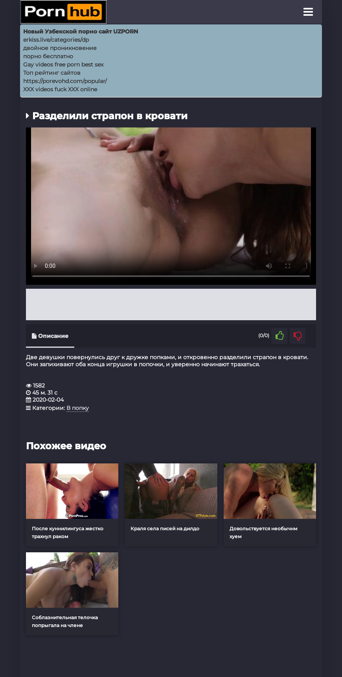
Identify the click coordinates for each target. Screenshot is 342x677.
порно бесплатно (48, 56)
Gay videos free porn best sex (63, 64)
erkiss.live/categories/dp (56, 39)
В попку (77, 407)
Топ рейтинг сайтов (52, 72)
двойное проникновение (60, 48)
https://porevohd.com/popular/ (65, 81)
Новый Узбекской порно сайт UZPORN (80, 31)
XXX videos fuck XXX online (60, 89)
